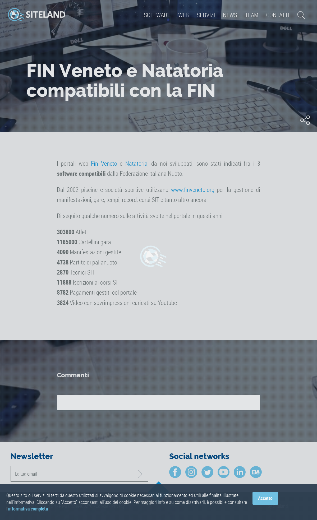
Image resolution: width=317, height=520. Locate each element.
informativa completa (28, 508)
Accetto (265, 498)
